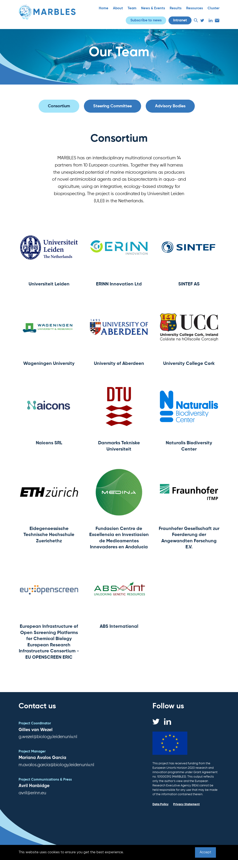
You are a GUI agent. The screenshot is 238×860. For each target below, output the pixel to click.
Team (132, 8)
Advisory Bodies (170, 106)
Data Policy (160, 804)
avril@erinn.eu (32, 793)
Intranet (180, 20)
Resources (194, 8)
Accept (205, 852)
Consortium (59, 106)
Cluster (213, 8)
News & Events (153, 8)
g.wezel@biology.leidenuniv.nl (48, 737)
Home (103, 8)
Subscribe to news (146, 20)
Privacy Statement (186, 804)
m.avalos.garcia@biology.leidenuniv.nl (56, 765)
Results (176, 8)
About (118, 8)
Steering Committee (112, 106)
